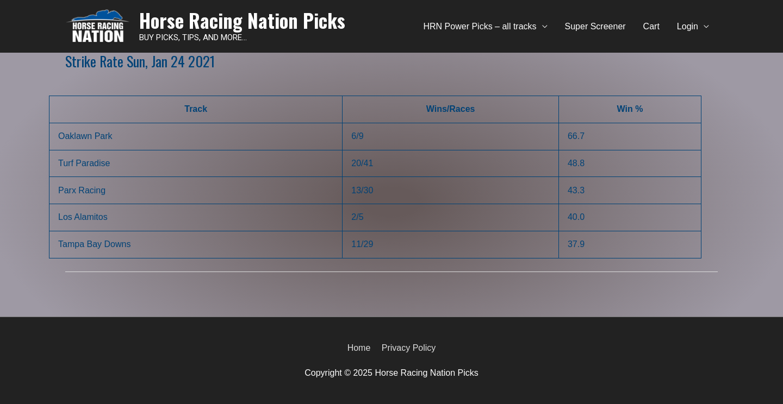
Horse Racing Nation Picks (242, 20)
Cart (651, 26)
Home (359, 347)
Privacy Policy (409, 347)
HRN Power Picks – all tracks (480, 26)
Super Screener (595, 26)
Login (687, 26)
